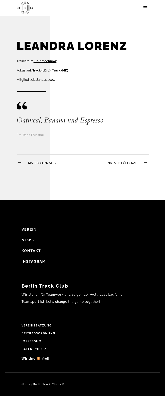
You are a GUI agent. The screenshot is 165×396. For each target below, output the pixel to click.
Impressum (31, 341)
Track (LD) (39, 70)
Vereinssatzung (37, 325)
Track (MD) (60, 70)
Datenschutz (34, 349)
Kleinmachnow (45, 61)
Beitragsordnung (38, 333)
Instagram (34, 261)
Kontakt (31, 251)
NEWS (28, 240)
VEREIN (29, 229)
